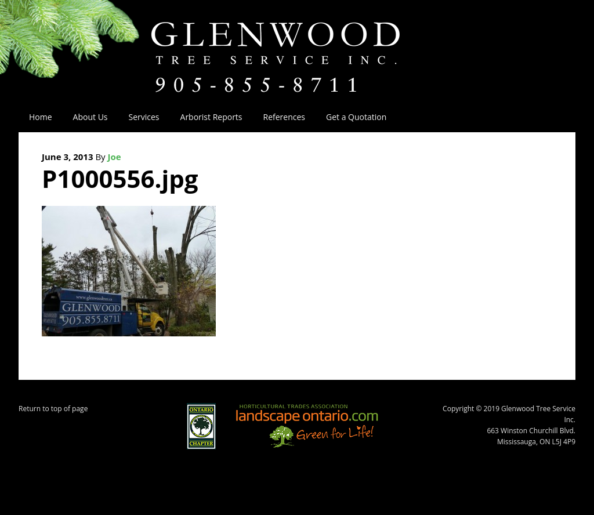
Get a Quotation (356, 116)
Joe (114, 156)
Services (139, 116)
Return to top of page (53, 409)
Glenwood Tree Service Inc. (297, 45)
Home (40, 116)
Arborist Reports (211, 116)
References (284, 116)
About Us (85, 116)
